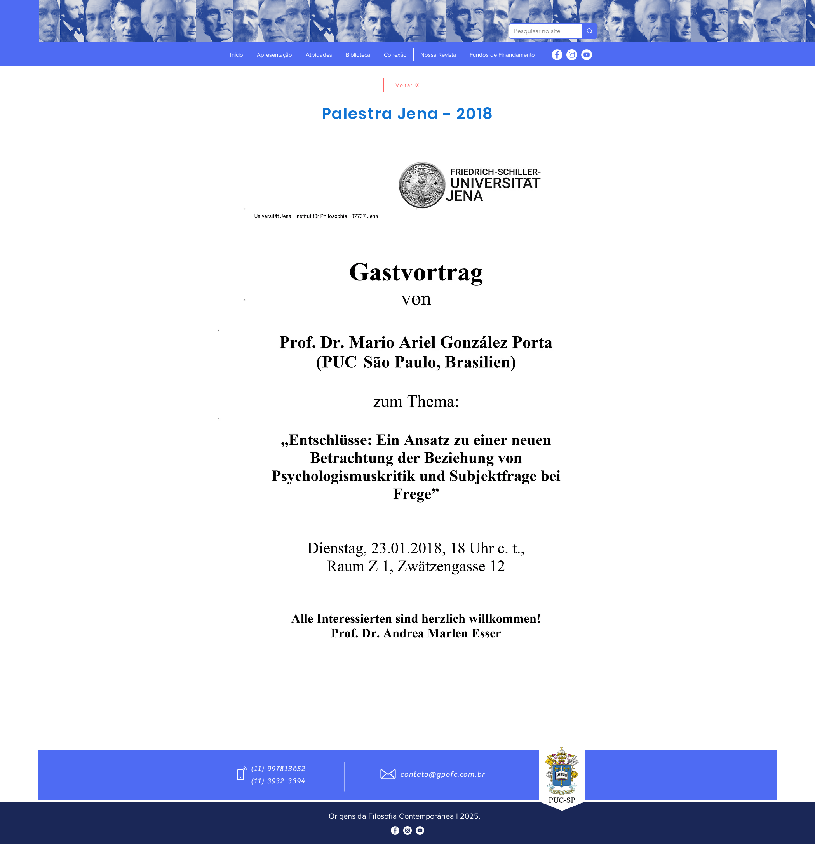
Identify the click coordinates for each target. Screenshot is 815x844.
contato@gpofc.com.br (442, 774)
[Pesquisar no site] (540, 31)
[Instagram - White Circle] (571, 54)
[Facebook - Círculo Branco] (557, 54)
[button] (274, 54)
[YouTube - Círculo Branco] (586, 54)
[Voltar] (407, 85)
